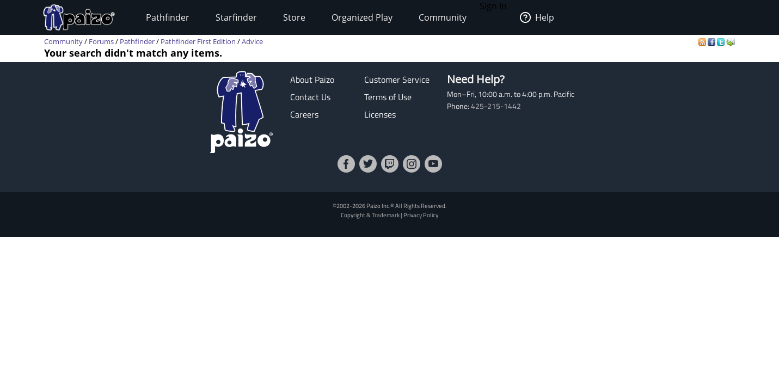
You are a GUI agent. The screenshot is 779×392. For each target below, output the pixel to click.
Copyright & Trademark (370, 214)
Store (294, 17)
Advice (252, 41)
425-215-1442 (496, 106)
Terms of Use (388, 96)
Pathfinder (167, 17)
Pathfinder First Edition (198, 41)
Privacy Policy (420, 214)
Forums (101, 41)
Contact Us (310, 96)
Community (443, 17)
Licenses (380, 114)
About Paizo (312, 79)
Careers (304, 114)
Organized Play (362, 17)
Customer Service (397, 79)
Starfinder (236, 17)
